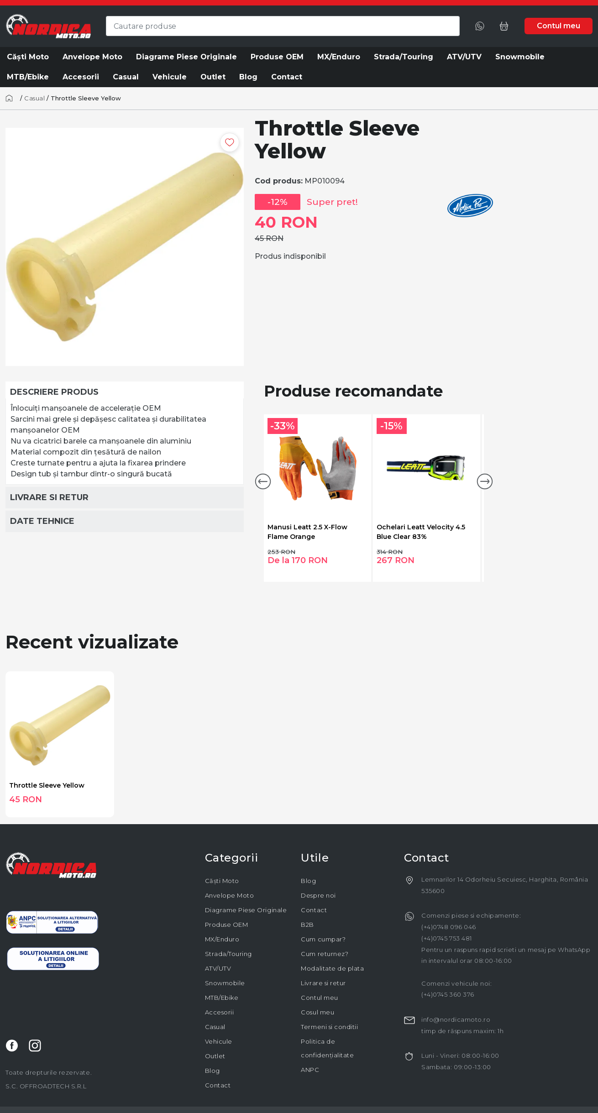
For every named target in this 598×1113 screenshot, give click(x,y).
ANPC (310, 1069)
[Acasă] (11, 98)
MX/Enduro (222, 939)
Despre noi (318, 895)
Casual (34, 98)
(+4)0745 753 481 (446, 938)
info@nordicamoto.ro (455, 1019)
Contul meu (319, 997)
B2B (307, 924)
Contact (218, 1085)
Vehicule (218, 1041)
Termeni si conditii (329, 1026)
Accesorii (219, 1012)
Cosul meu (317, 1012)
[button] (263, 481)
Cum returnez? (324, 953)
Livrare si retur (323, 983)
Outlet (215, 1056)
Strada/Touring (228, 953)
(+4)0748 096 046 (448, 926)
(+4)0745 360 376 (447, 994)
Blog (212, 1070)
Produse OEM (226, 924)
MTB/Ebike (222, 997)
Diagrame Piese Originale (246, 910)
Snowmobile (225, 983)
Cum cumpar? (323, 939)
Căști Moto (222, 880)
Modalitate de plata (332, 968)
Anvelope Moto (229, 895)
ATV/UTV (218, 968)
